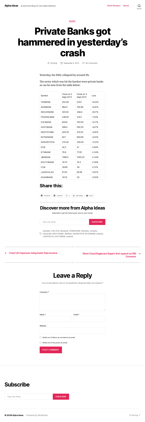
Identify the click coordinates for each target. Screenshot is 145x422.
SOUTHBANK (60, 237)
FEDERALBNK (75, 231)
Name (43, 315)
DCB (58, 231)
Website (43, 326)
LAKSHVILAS (48, 237)
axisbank (46, 231)
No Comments (92, 63)
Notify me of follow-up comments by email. (58, 338)
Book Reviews (113, 5)
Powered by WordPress (37, 415)
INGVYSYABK (58, 234)
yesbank (70, 237)
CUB (53, 231)
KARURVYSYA (79, 234)
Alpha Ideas (12, 5)
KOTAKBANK (91, 234)
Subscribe (97, 222)
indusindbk (47, 234)
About (126, 5)
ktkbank (101, 234)
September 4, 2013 (71, 63)
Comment (44, 293)
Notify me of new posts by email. (54, 343)
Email (76, 315)
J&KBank (68, 234)
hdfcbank (86, 231)
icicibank (94, 231)
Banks (72, 21)
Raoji (55, 63)
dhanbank (65, 231)
